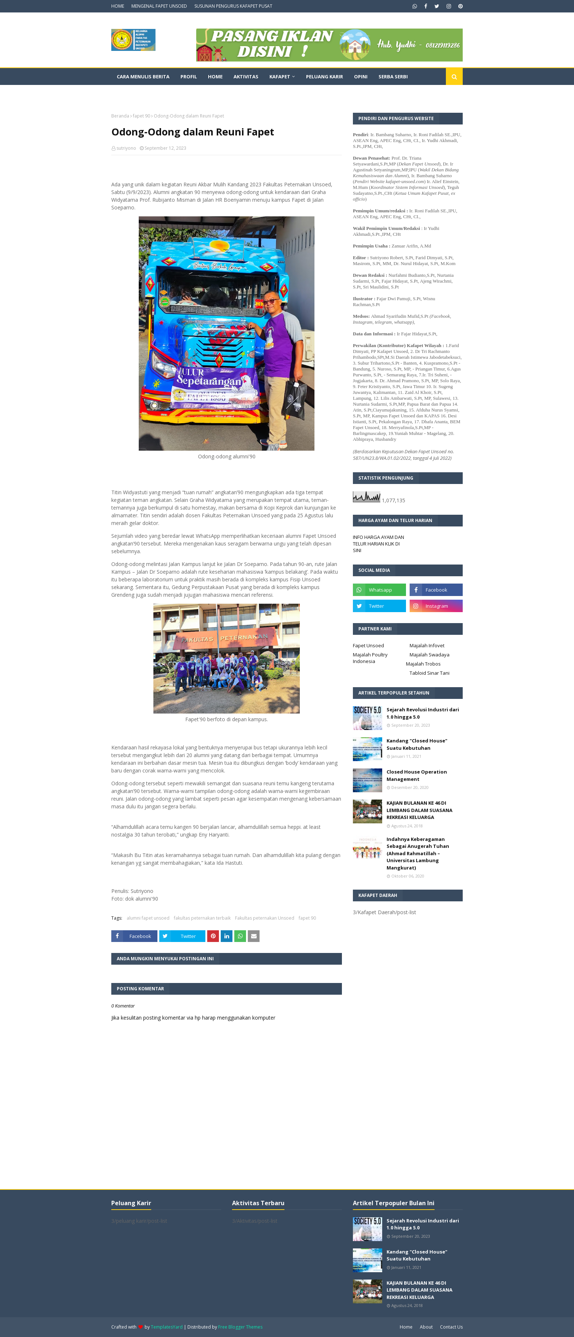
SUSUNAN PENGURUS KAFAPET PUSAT (233, 6)
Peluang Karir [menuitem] (324, 76)
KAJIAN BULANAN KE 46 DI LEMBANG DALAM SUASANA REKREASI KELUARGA (419, 810)
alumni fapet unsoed (148, 918)
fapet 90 (141, 116)
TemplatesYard (167, 1327)
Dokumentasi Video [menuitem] (142, 93)
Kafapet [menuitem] (279, 76)
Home (406, 1327)
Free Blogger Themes (240, 1327)
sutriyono (126, 148)
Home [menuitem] (215, 76)
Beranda (120, 116)
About (426, 1327)
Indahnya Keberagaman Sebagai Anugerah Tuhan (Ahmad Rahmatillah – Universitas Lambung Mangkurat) (418, 853)
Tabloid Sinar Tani (430, 673)
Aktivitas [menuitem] (246, 76)
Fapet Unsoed (368, 645)
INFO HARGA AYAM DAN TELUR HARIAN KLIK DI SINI (378, 544)
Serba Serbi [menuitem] (393, 76)
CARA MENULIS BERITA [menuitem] (143, 76)
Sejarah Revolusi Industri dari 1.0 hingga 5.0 (423, 713)
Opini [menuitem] (361, 76)
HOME (117, 6)
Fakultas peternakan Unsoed (264, 918)
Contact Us (451, 1327)
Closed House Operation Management (417, 775)
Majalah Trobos (423, 663)
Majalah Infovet (427, 645)
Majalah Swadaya (430, 654)
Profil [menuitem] (188, 76)
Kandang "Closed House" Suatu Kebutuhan (417, 744)
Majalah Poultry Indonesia (370, 657)
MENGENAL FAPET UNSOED (159, 6)
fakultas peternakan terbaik (202, 918)
